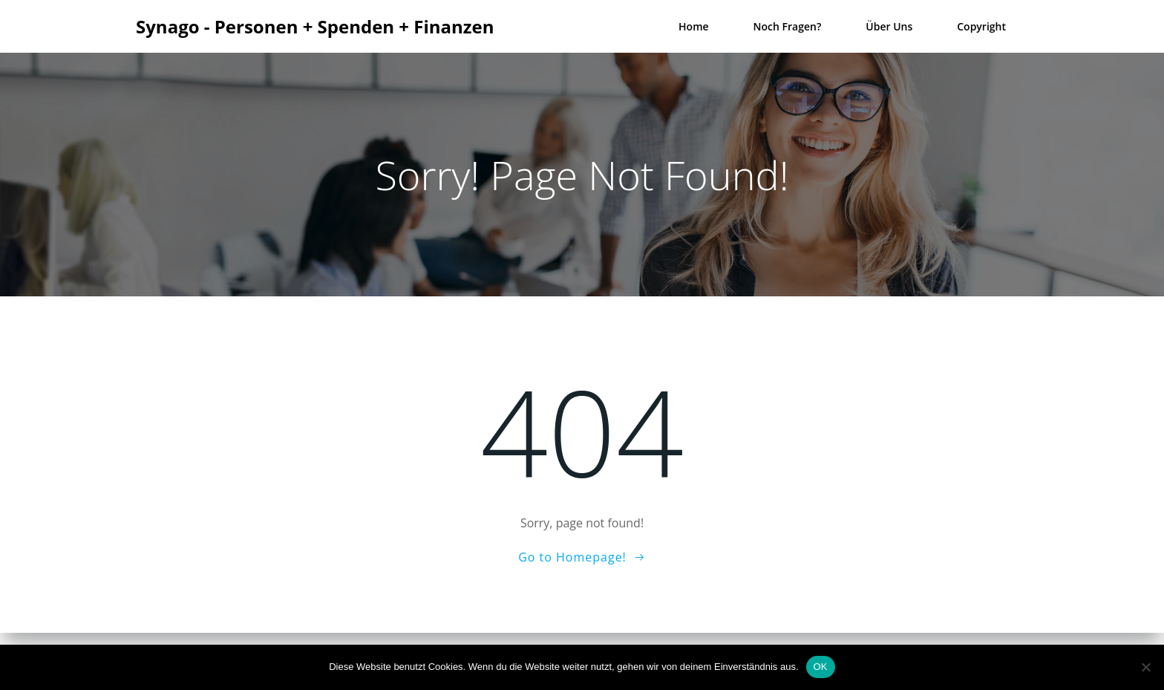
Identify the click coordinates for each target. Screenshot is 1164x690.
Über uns (889, 26)
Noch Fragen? (787, 26)
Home (694, 26)
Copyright (981, 26)
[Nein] (1145, 667)
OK (821, 666)
